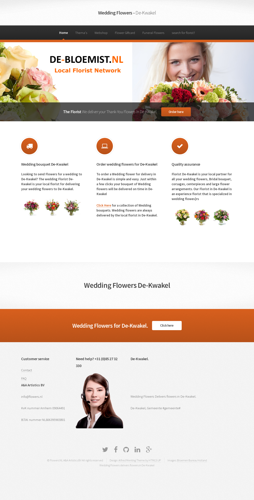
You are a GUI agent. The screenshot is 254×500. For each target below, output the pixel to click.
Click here (166, 325)
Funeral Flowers (153, 33)
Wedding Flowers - (127, 13)
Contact (26, 370)
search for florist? (183, 33)
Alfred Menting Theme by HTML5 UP (140, 460)
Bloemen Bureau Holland (192, 460)
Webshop (101, 33)
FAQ (23, 378)
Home (63, 33)
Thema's (81, 33)
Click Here (103, 205)
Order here (176, 112)
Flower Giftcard (125, 33)
